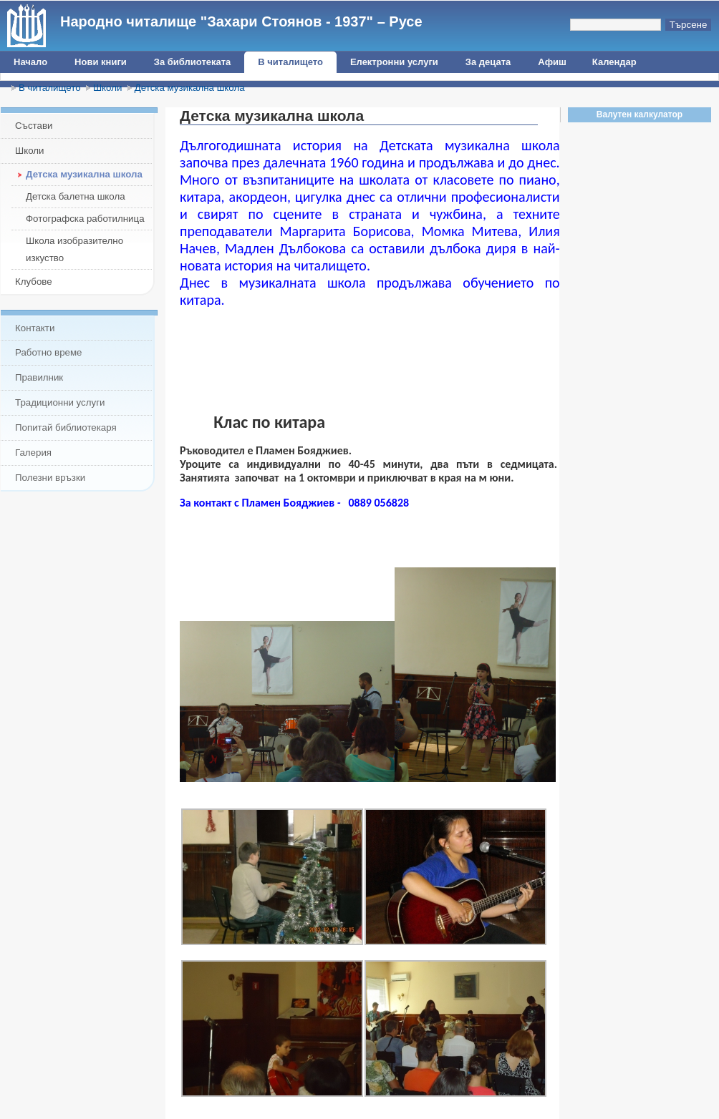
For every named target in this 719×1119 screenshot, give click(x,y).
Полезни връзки (50, 477)
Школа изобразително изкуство (74, 249)
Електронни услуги (394, 62)
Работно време (48, 352)
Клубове (33, 281)
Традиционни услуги (60, 402)
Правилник (39, 377)
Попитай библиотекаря (66, 427)
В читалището (290, 62)
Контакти (34, 328)
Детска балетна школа (75, 196)
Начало (30, 62)
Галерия (33, 452)
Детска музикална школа (190, 87)
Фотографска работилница (85, 218)
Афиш (552, 62)
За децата (488, 62)
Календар (614, 62)
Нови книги (100, 62)
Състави (33, 125)
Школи (107, 87)
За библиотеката (192, 62)
